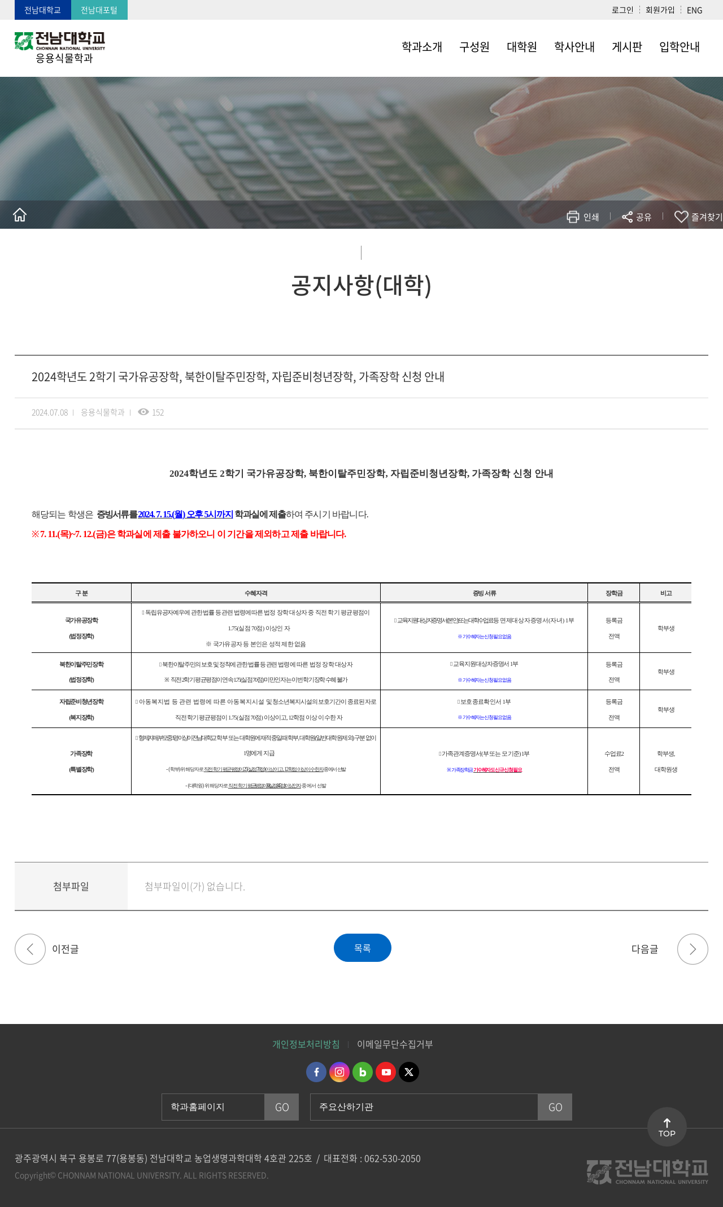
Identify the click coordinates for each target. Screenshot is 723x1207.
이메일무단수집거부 (395, 1044)
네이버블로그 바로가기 (362, 1072)
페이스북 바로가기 (316, 1072)
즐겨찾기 (707, 217)
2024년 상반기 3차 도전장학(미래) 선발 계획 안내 (692, 949)
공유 (644, 217)
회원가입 (660, 10)
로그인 (623, 10)
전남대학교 (42, 9)
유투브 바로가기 (386, 1072)
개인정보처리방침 (306, 1044)
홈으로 (20, 215)
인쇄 (591, 217)
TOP (667, 1133)
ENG (695, 10)
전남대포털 (99, 9)
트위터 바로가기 (409, 1072)
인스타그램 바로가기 (339, 1072)
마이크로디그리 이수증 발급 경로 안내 (30, 949)
